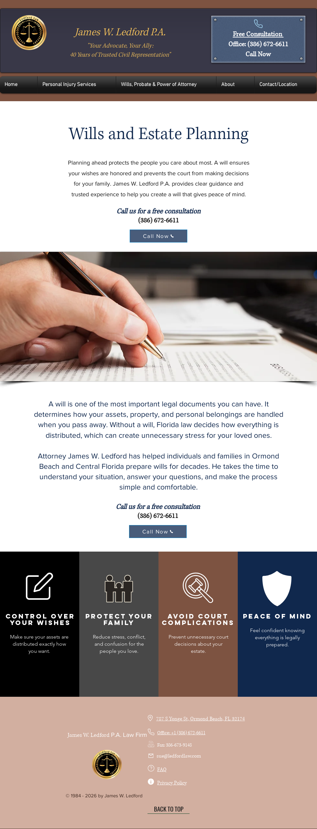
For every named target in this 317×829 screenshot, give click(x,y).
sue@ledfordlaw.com (179, 756)
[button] (76, 84)
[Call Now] (158, 236)
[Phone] (258, 23)
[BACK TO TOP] (169, 809)
